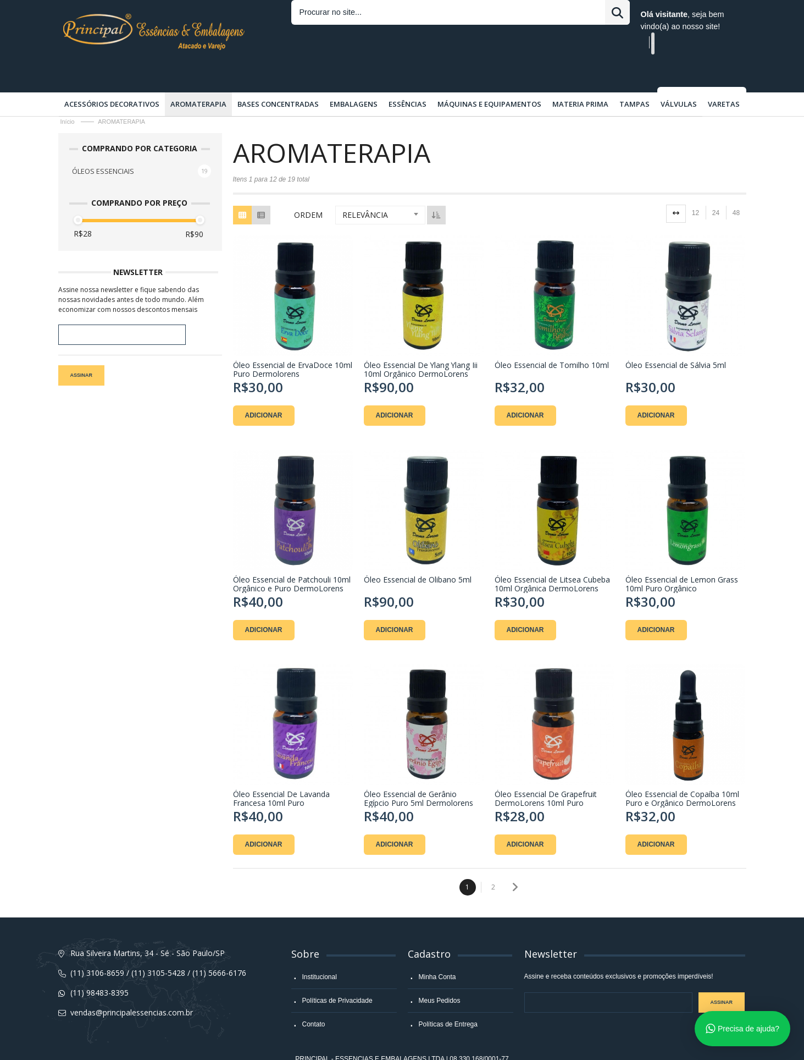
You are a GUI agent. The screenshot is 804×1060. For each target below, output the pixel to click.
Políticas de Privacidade (337, 973)
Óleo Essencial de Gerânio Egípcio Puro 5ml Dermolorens (418, 771)
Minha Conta (437, 950)
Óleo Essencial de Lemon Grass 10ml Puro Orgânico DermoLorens (681, 556)
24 (715, 186)
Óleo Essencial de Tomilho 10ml (552, 338)
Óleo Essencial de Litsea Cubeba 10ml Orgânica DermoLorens (552, 556)
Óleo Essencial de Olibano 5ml (418, 552)
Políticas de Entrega (448, 997)
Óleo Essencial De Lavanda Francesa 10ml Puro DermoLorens (281, 771)
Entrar (483, 14)
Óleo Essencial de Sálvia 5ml (675, 338)
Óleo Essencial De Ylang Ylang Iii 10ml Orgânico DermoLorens (421, 342)
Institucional (319, 950)
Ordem (308, 188)
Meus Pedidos (440, 973)
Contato (313, 997)
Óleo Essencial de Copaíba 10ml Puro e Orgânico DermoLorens (682, 771)
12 (695, 186)
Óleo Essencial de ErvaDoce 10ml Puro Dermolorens (292, 342)
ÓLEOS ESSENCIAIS (103, 144)
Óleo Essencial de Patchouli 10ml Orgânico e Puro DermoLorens (292, 556)
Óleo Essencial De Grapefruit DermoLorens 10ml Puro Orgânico (546, 771)
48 (736, 186)
